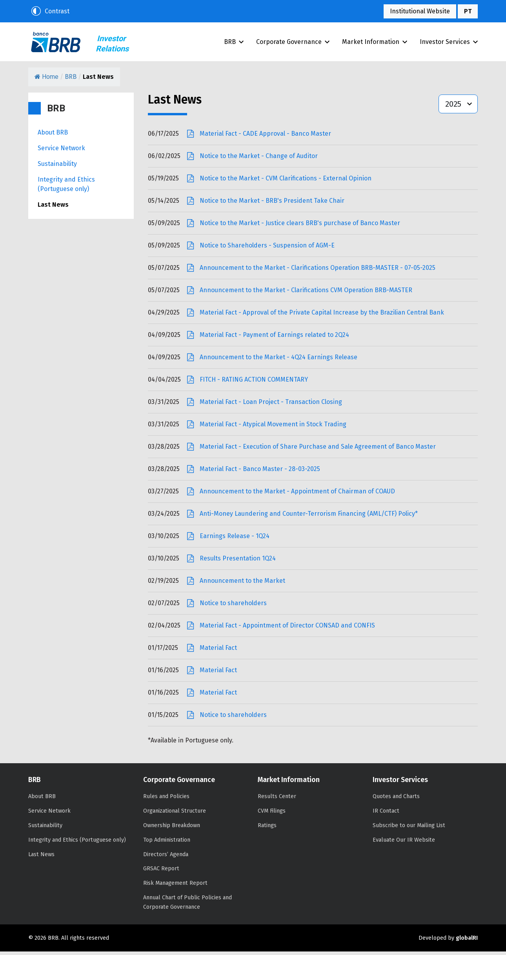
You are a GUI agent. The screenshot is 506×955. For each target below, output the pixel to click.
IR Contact (386, 814)
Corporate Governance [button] (292, 43)
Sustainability (57, 167)
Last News (53, 208)
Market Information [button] (374, 43)
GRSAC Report (161, 872)
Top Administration (166, 843)
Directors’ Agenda (165, 858)
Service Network (61, 151)
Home (46, 80)
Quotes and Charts (396, 800)
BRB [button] (234, 43)
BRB (56, 43)
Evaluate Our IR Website (404, 843)
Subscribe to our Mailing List (409, 829)
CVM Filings (272, 814)
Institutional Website (420, 11)
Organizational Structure (174, 814)
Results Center (277, 800)
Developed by (448, 941)
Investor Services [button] (449, 43)
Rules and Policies (166, 800)
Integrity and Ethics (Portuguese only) (66, 187)
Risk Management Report (175, 886)
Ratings (267, 829)
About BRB (53, 136)
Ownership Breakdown (171, 829)
